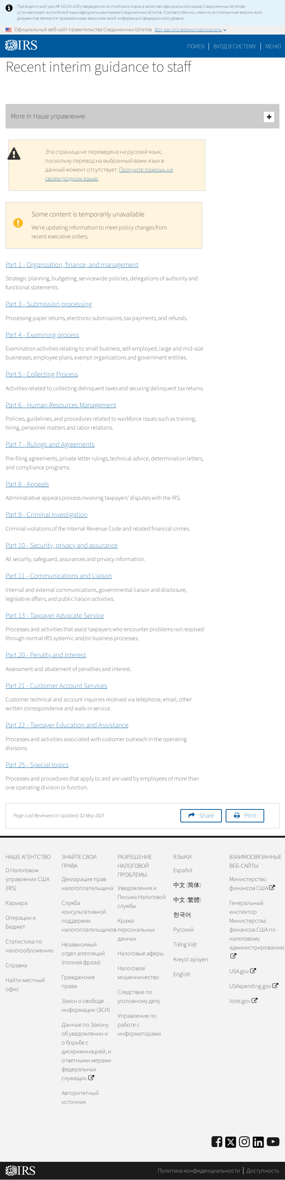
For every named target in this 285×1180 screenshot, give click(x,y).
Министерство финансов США (252, 883)
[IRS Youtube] (273, 1142)
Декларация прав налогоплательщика (87, 883)
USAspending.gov (253, 986)
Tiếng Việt (185, 945)
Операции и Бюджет (21, 922)
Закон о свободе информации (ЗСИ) (86, 1005)
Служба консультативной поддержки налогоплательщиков (87, 916)
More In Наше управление (142, 116)
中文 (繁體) (187, 900)
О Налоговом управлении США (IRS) (27, 879)
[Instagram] (244, 1142)
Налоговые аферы (141, 953)
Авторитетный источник (80, 1097)
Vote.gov (243, 1001)
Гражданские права (78, 981)
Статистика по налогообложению (29, 946)
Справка (16, 965)
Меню (273, 46)
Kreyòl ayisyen (190, 959)
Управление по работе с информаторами (139, 1025)
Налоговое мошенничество (138, 972)
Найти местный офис (25, 984)
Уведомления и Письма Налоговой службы (142, 897)
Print (250, 815)
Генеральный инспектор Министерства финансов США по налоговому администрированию (254, 930)
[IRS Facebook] (217, 1142)
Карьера (16, 903)
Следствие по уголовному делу (139, 996)
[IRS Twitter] (230, 1144)
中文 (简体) (187, 885)
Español (183, 870)
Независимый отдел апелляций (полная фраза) (83, 954)
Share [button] (206, 815)
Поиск (196, 46)
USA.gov (242, 971)
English (181, 974)
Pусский (183, 930)
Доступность (262, 1170)
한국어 (182, 915)
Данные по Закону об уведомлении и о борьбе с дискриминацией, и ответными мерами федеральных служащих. (86, 1051)
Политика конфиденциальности (199, 1170)
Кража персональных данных (136, 930)
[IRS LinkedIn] (258, 1144)
